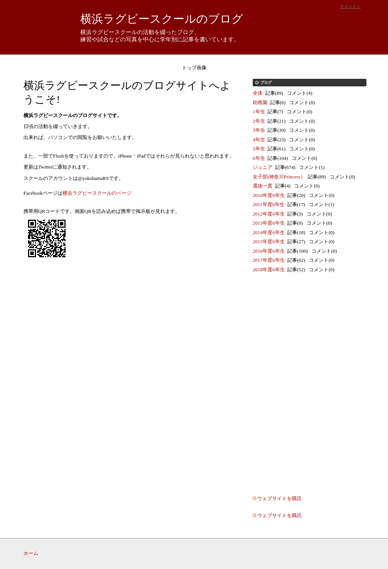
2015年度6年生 (269, 241)
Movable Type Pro (336, 553)
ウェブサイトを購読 (279, 498)
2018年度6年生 (269, 269)
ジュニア (262, 167)
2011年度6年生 (269, 204)
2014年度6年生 (269, 232)
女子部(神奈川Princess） (279, 177)
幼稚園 (260, 102)
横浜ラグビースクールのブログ (161, 19)
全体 (258, 93)
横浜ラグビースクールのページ (97, 193)
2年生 (259, 121)
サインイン (350, 6)
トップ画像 (194, 67)
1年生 (259, 111)
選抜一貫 (262, 186)
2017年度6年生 (269, 260)
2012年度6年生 (269, 214)
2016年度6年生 (269, 251)
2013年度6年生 (269, 223)
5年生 (259, 149)
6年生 (259, 158)
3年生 (259, 130)
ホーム (30, 553)
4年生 (259, 139)
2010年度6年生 (269, 195)
